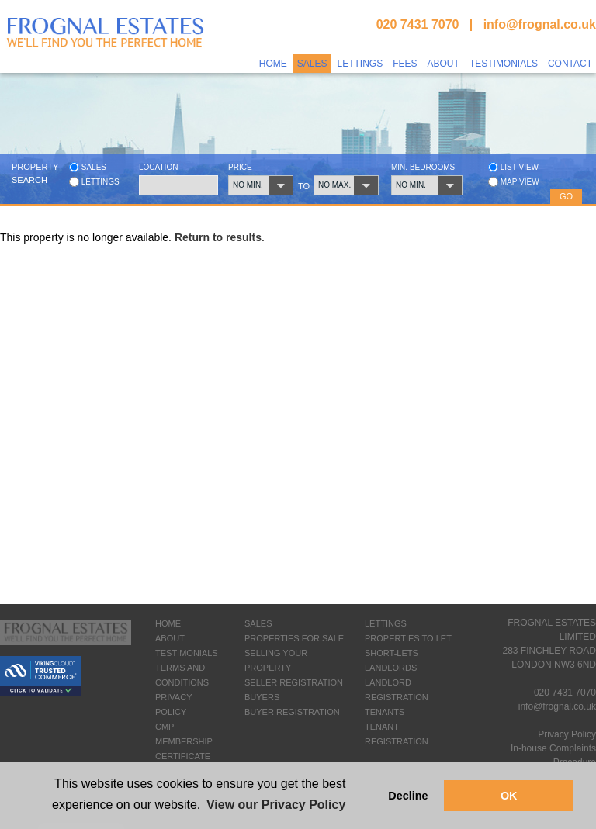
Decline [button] (408, 795)
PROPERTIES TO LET (408, 638)
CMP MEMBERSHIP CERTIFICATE (184, 741)
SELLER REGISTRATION (293, 682)
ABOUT (170, 638)
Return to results (218, 237)
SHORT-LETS (391, 653)
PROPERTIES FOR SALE (294, 638)
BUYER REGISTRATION (292, 712)
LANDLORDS (391, 667)
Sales (312, 63)
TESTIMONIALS (186, 653)
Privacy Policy (567, 734)
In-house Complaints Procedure (553, 755)
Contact (570, 63)
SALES (258, 623)
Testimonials (504, 63)
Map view (513, 182)
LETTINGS (386, 623)
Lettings (360, 63)
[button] (262, 185)
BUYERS (261, 697)
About (443, 63)
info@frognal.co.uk (539, 24)
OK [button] (509, 795)
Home (273, 63)
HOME (168, 623)
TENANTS (384, 712)
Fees (405, 63)
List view (513, 167)
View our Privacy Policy (275, 804)
